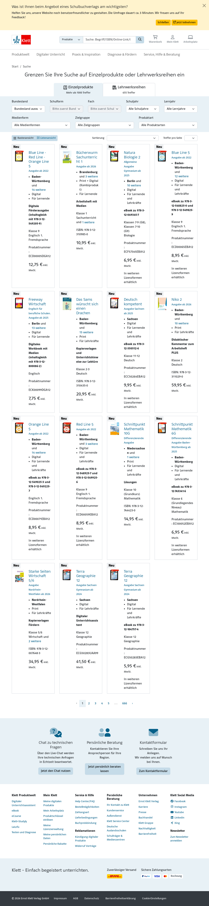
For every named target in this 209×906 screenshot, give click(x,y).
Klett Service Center (118, 821)
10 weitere (134, 185)
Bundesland (20, 101)
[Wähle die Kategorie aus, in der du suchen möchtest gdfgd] (71, 39)
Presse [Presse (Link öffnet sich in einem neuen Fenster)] (142, 812)
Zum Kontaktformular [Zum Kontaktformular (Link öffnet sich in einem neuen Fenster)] (153, 771)
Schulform (56, 101)
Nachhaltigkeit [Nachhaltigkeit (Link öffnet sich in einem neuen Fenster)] (147, 828)
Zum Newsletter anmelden (179, 839)
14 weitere (39, 190)
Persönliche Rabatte (54, 843)
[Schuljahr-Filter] (142, 109)
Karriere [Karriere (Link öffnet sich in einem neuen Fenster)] (143, 807)
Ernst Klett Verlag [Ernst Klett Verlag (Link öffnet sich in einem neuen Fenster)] (149, 801)
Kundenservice (115, 810)
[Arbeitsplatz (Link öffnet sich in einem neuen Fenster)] (190, 40)
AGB (75, 898)
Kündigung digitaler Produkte (86, 839)
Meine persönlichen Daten (54, 836)
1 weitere (88, 222)
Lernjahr (169, 101)
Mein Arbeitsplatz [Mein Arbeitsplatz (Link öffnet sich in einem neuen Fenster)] (53, 810)
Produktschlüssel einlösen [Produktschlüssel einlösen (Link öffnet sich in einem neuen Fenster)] (53, 818)
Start (15, 66)
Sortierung (98, 138)
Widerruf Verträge (85, 846)
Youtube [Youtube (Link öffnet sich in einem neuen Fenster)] (177, 812)
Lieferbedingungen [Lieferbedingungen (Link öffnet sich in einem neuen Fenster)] (86, 817)
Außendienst (114, 815)
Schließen (163, 22)
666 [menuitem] (124, 703)
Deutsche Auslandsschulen (116, 828)
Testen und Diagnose (24, 832)
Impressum (60, 898)
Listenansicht (46, 138)
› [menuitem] (132, 703)
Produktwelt (20, 55)
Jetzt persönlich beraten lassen (104, 769)
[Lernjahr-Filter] (180, 109)
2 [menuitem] (89, 703)
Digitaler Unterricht (51, 55)
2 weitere (35, 641)
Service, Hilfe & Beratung (162, 55)
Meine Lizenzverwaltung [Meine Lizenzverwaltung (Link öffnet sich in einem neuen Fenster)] (53, 827)
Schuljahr (132, 101)
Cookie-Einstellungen (154, 898)
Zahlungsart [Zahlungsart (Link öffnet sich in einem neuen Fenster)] (82, 812)
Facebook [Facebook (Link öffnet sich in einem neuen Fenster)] (178, 801)
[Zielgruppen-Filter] (104, 125)
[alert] (104, 15)
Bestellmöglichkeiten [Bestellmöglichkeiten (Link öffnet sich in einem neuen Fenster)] (87, 807)
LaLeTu (15, 827)
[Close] (204, 5)
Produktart (146, 118)
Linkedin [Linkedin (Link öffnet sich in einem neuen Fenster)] (177, 817)
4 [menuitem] (102, 703)
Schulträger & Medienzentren (116, 838)
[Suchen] (140, 39)
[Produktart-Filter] (168, 125)
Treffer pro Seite (172, 138)
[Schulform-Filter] (66, 109)
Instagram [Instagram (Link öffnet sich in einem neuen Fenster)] (178, 806)
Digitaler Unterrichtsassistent (24, 803)
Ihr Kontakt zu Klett (118, 805)
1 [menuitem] (82, 703)
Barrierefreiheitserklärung (120, 898)
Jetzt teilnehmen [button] (184, 22)
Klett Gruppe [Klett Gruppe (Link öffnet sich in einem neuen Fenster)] (146, 823)
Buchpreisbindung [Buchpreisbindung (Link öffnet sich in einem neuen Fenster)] (85, 823)
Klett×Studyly (19, 821)
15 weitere (86, 332)
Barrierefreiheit (147, 834)
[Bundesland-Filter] (28, 109)
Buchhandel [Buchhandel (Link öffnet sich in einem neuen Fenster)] (145, 817)
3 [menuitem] (95, 703)
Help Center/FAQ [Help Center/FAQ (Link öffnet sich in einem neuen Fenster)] (85, 801)
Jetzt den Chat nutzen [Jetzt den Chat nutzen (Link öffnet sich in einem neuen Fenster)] (55, 771)
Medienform (20, 118)
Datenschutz (91, 898)
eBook (15, 810)
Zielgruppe (82, 118)
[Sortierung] (133, 138)
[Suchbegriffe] (109, 39)
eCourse (16, 816)
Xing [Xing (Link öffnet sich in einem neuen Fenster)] (175, 823)
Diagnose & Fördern (122, 55)
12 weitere (182, 176)
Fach (91, 101)
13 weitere (39, 328)
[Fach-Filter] (104, 109)
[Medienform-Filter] (41, 125)
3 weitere (91, 176)
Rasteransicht (23, 138)
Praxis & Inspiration (86, 55)
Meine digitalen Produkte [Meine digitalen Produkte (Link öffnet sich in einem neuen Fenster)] (52, 803)
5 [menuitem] (108, 703)
